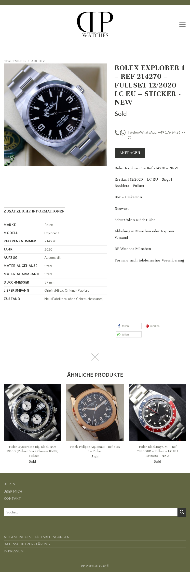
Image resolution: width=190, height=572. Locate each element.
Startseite (15, 61)
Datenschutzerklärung (27, 544)
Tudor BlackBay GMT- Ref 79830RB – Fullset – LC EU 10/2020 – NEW (157, 451)
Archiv (38, 61)
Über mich (13, 491)
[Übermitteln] (181, 512)
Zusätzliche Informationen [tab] (34, 211)
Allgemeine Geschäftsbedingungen (37, 537)
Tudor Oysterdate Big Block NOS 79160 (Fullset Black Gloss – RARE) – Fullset (32, 451)
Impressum (14, 551)
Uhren (9, 484)
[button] (129, 326)
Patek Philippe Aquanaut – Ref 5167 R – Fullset (95, 449)
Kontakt (12, 498)
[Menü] (182, 24)
